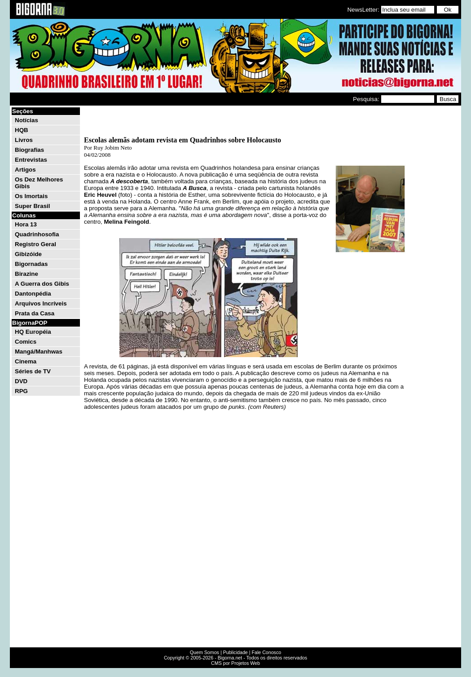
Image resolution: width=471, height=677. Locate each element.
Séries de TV (33, 371)
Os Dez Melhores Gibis (39, 183)
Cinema (25, 361)
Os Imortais (31, 196)
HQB (21, 130)
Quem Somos (204, 652)
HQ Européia (33, 331)
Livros (24, 140)
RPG (21, 391)
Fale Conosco (266, 652)
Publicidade (235, 652)
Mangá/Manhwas (38, 351)
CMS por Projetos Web (235, 663)
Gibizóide (28, 254)
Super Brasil (32, 206)
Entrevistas (31, 159)
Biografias (29, 149)
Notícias (26, 120)
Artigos (25, 169)
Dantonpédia (33, 293)
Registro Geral (35, 244)
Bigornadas (31, 264)
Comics (25, 341)
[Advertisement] (433, 241)
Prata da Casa (34, 313)
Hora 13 (26, 224)
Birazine (26, 273)
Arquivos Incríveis (41, 303)
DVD (21, 381)
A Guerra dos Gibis (42, 283)
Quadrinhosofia (37, 234)
